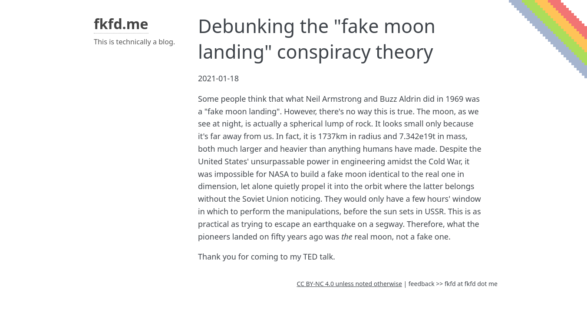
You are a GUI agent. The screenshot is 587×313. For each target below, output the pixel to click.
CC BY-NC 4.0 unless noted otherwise (349, 284)
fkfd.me (121, 23)
